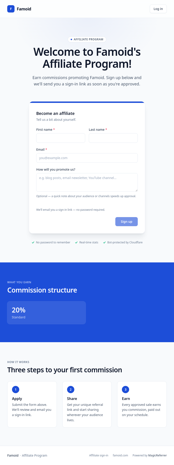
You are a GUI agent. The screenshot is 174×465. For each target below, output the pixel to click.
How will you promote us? (55, 169)
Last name (98, 129)
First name (45, 129)
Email (41, 149)
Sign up (126, 221)
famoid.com (120, 455)
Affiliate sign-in (98, 455)
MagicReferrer (157, 455)
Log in (158, 9)
